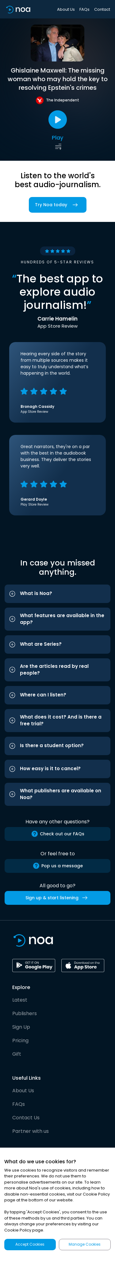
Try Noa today (57, 205)
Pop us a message (58, 865)
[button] (57, 593)
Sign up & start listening (57, 898)
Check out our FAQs (57, 833)
